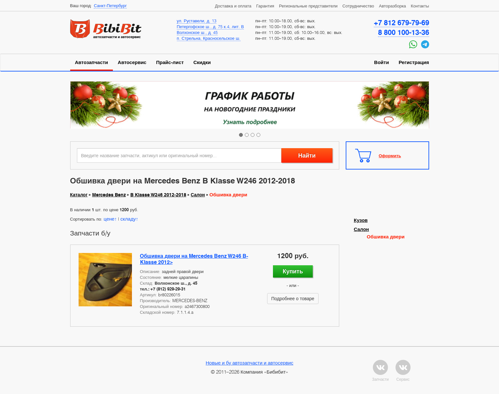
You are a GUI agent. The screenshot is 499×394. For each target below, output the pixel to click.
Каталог (79, 194)
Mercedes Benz (109, 194)
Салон (198, 194)
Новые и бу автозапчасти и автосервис (249, 363)
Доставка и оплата (233, 5)
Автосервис (132, 62)
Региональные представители (308, 5)
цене (108, 219)
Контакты (420, 5)
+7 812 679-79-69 (401, 22)
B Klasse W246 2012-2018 (158, 194)
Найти (307, 155)
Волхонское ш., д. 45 (197, 32)
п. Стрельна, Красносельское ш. (209, 38)
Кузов (361, 220)
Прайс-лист (170, 62)
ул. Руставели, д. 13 (196, 20)
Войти (381, 62)
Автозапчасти (91, 62)
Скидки (202, 62)
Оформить (390, 155)
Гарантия (265, 5)
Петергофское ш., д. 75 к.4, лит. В (210, 26)
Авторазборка (392, 5)
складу (128, 219)
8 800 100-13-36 (403, 32)
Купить (293, 271)
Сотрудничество (358, 5)
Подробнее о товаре (292, 298)
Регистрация (414, 62)
